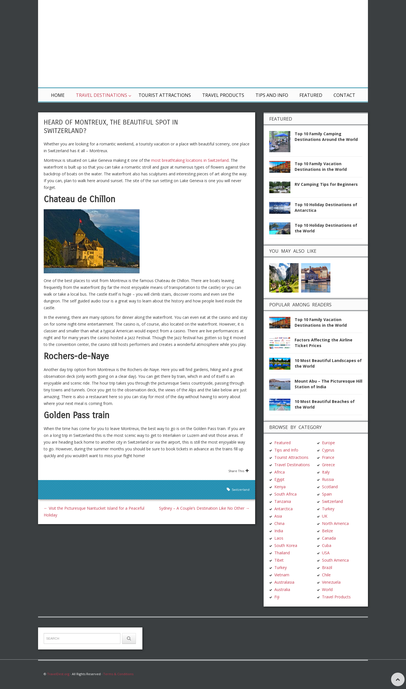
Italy (326, 472)
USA (326, 552)
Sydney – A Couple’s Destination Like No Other (204, 508)
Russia (328, 479)
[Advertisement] (270, 43)
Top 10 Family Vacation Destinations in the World (321, 166)
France (328, 457)
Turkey (280, 567)
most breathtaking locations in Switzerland (190, 160)
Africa (279, 472)
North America (335, 523)
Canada (329, 538)
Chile (326, 574)
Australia (282, 589)
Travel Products (223, 95)
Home (58, 95)
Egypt (279, 479)
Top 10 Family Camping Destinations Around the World (326, 136)
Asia (278, 516)
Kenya (280, 486)
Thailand (282, 552)
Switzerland (241, 489)
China (279, 523)
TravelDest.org (58, 674)
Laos (278, 538)
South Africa (285, 494)
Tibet (279, 560)
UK (324, 516)
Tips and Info (271, 95)
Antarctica (283, 508)
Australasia (284, 582)
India (278, 530)
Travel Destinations (101, 95)
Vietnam (281, 574)
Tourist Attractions (164, 95)
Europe (328, 442)
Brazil (327, 567)
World (327, 589)
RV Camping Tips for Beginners (326, 184)
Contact (344, 95)
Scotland (330, 486)
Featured (310, 95)
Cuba (326, 545)
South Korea (285, 545)
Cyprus (328, 450)
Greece (328, 464)
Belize (327, 530)
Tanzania (282, 501)
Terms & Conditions (118, 674)
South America (335, 560)
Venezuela (331, 582)
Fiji (276, 596)
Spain (327, 494)
